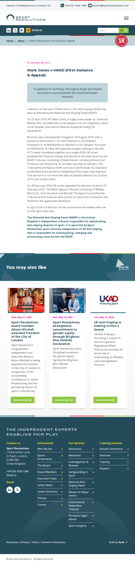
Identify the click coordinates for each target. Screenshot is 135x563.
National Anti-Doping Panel (77, 483)
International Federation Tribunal (77, 505)
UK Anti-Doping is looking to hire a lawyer (107, 326)
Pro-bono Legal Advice (78, 517)
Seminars (105, 455)
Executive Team (47, 478)
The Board (43, 465)
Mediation (75, 455)
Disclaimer (12, 542)
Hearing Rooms (26, 5)
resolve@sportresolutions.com (110, 5)
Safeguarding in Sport (78, 473)
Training (105, 462)
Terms (35, 542)
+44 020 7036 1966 (76, 5)
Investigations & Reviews (79, 463)
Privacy (25, 542)
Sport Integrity (77, 525)
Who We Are (44, 449)
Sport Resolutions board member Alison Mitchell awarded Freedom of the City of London (25, 331)
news (21, 40)
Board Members (47, 472)
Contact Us (44, 5)
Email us (11, 475)
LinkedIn (8, 30)
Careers (10, 5)
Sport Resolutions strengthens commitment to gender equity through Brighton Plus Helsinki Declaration (66, 333)
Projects (105, 468)
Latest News (45, 485)
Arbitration (75, 449)
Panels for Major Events (79, 493)
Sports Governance (44, 457)
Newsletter (21, 30)
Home (9, 40)
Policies (41, 498)
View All (123, 267)
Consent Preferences (53, 542)
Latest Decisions (47, 491)
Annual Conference (111, 449)
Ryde (122, 542)
